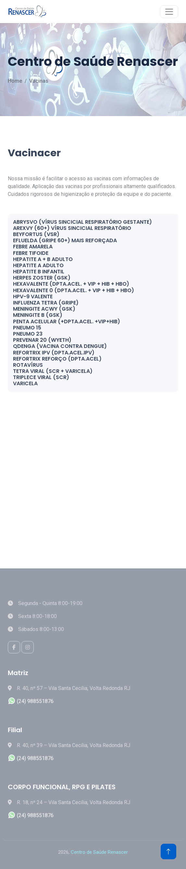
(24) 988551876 (31, 701)
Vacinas (38, 81)
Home (15, 81)
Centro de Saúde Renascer (99, 852)
